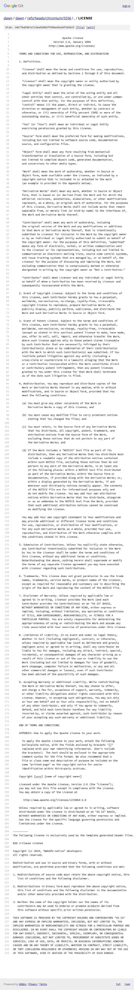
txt (118, 984)
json (127, 984)
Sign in (126, 6)
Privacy (32, 984)
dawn (8, 18)
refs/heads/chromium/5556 (49, 18)
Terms (43, 984)
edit (91, 27)
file (80, 27)
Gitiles (22, 984)
